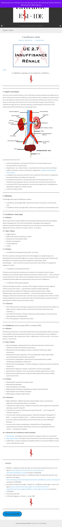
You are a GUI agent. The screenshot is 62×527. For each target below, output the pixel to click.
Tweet (5, 70)
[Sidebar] (2, 26)
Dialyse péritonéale (12, 438)
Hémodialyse (10, 436)
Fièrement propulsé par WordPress (23, 523)
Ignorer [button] (39, 5)
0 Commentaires (39, 40)
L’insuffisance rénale (31, 37)
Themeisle (43, 523)
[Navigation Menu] (60, 26)
